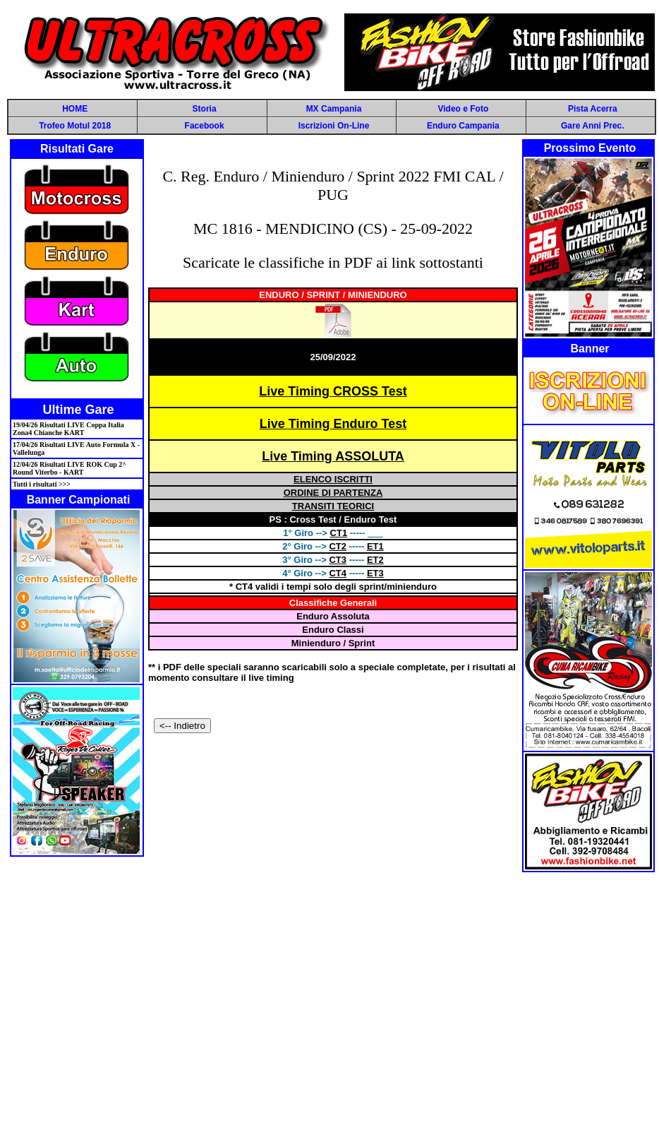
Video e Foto (462, 109)
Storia (205, 109)
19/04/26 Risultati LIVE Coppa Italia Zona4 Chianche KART (68, 428)
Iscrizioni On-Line (334, 126)
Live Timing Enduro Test (333, 424)
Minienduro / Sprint (333, 643)
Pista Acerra (592, 109)
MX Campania (334, 109)
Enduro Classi (332, 629)
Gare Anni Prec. (592, 126)
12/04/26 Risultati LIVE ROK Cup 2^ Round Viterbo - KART (69, 468)
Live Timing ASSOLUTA (333, 456)
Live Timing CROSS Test (332, 391)
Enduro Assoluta (333, 616)
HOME (74, 109)
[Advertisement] (327, 1008)
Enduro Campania (463, 126)
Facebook (204, 126)
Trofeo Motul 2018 (75, 126)
